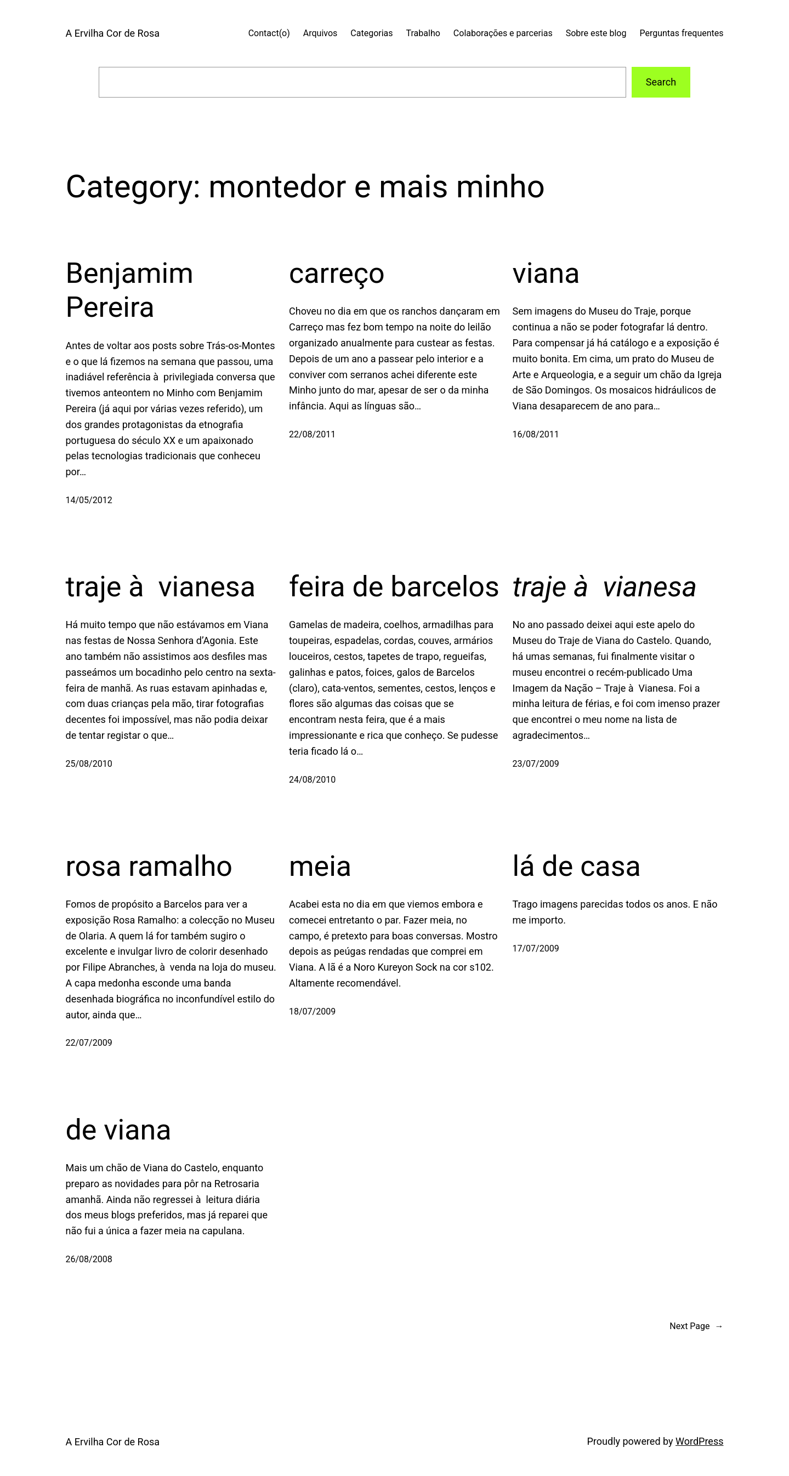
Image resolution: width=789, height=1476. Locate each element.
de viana (119, 1130)
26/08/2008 (89, 1259)
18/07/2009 (312, 1011)
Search (661, 82)
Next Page (696, 1326)
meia (320, 866)
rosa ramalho (149, 866)
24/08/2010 (312, 779)
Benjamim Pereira (130, 290)
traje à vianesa (161, 586)
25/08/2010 (89, 764)
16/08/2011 (536, 434)
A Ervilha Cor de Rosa (113, 33)
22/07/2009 (89, 1043)
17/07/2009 (536, 948)
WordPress (699, 1441)
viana (546, 273)
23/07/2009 (536, 764)
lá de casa (577, 866)
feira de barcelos (394, 586)
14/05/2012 (89, 500)
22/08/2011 (312, 434)
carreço (337, 273)
